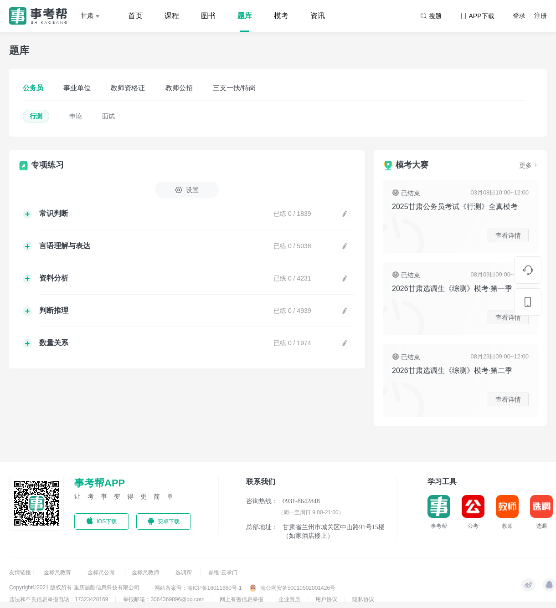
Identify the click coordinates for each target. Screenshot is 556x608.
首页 (135, 16)
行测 (36, 116)
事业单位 (77, 87)
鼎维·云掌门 (222, 572)
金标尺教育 (58, 572)
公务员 (33, 87)
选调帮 (184, 572)
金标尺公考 (102, 572)
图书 (208, 16)
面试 (108, 116)
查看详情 (508, 235)
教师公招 (179, 87)
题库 (244, 16)
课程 (172, 16)
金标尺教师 (146, 572)
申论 (75, 116)
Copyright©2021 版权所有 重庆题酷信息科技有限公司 (74, 587)
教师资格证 (128, 87)
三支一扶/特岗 (234, 87)
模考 (281, 16)
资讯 (317, 16)
